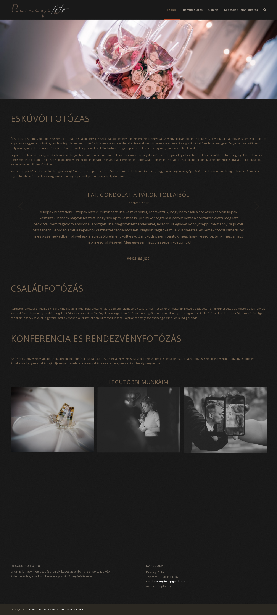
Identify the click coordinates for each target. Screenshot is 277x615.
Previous (20, 206)
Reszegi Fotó (34, 609)
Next (256, 206)
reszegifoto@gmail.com (169, 581)
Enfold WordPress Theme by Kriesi (64, 609)
